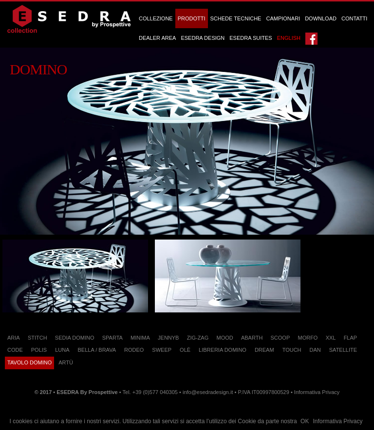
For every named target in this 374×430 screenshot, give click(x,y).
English (288, 38)
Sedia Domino (74, 338)
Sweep (161, 350)
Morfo (308, 338)
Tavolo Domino (29, 362)
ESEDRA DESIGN (202, 38)
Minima (140, 338)
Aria (13, 338)
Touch (291, 350)
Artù (65, 362)
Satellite (343, 350)
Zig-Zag (198, 338)
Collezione (156, 18)
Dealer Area (157, 38)
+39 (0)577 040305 (155, 392)
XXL (331, 338)
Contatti (354, 18)
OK (304, 421)
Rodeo (134, 350)
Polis (39, 350)
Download (321, 18)
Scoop (280, 338)
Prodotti (192, 18)
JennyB (168, 338)
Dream (264, 350)
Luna (62, 350)
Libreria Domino (222, 350)
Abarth (251, 338)
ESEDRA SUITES (250, 38)
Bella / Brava (97, 350)
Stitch (37, 338)
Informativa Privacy (337, 421)
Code (15, 350)
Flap (350, 338)
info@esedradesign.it (208, 392)
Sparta (112, 338)
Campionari (283, 18)
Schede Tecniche (236, 18)
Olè (185, 350)
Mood (224, 338)
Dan (315, 350)
